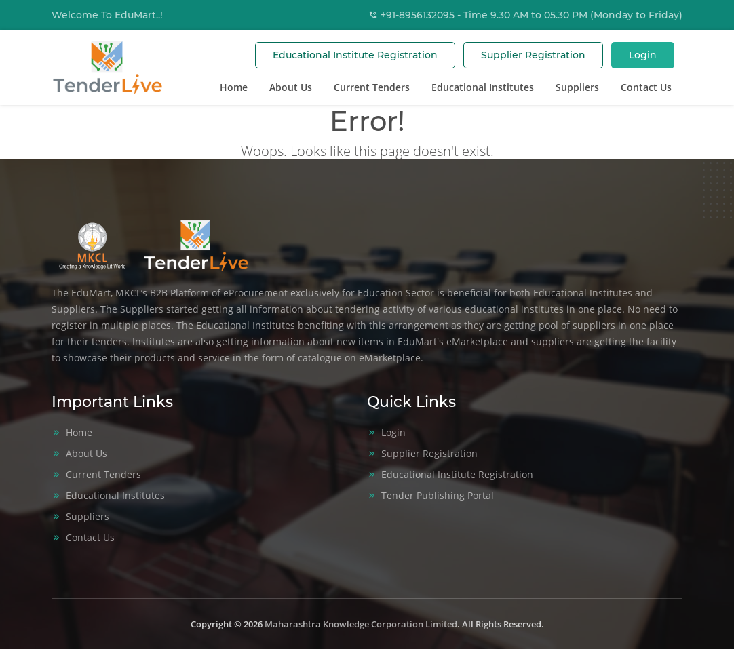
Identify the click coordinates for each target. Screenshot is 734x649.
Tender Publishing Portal (437, 495)
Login (643, 55)
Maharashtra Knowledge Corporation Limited (361, 624)
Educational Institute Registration (355, 55)
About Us (290, 87)
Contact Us (646, 87)
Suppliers (577, 87)
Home (234, 87)
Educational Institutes (482, 87)
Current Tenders (372, 87)
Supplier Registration (533, 55)
